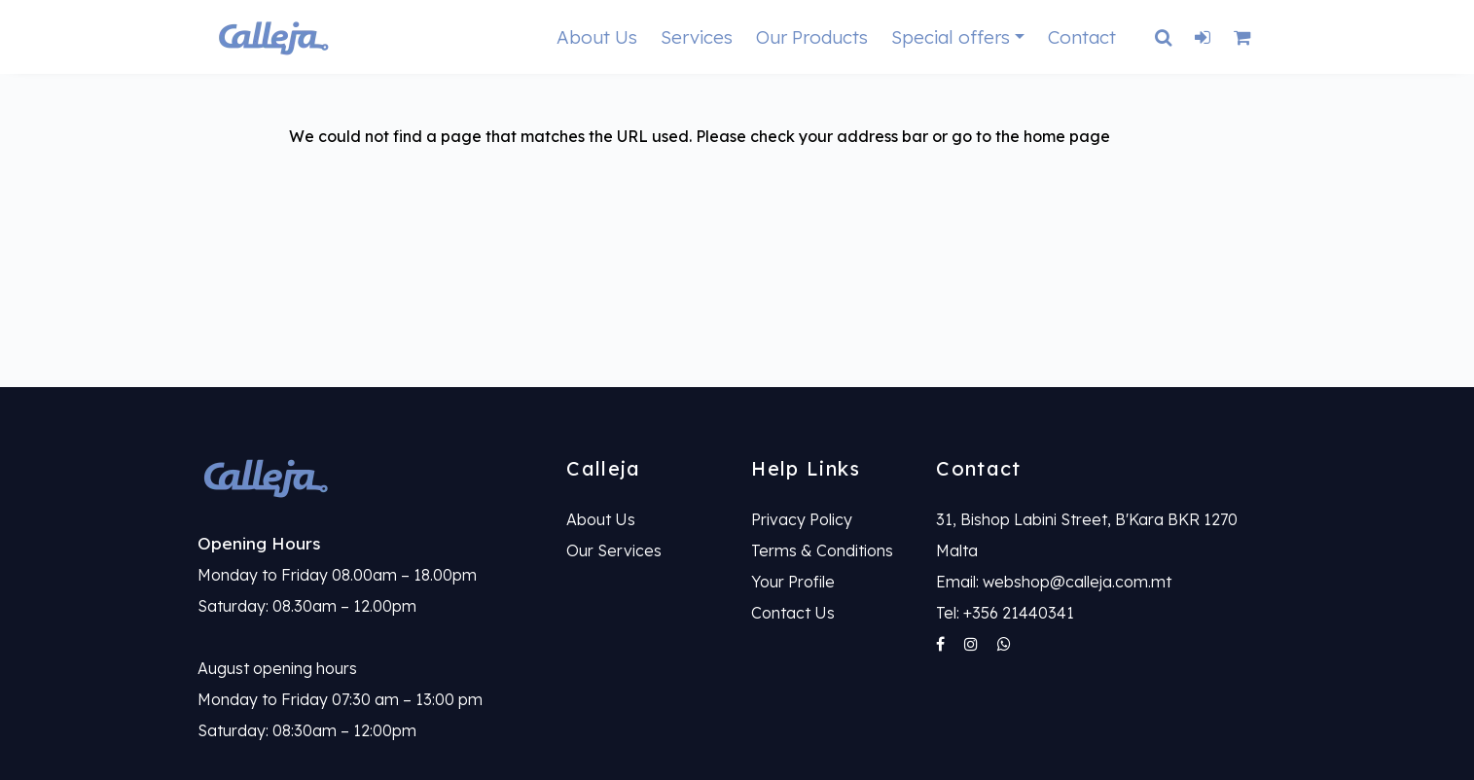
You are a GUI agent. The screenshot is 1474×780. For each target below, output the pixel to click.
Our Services (614, 550)
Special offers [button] (950, 37)
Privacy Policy (801, 519)
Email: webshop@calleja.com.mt (1053, 581)
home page (1067, 136)
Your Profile (793, 581)
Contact (1082, 37)
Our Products (812, 37)
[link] (368, 477)
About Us (597, 37)
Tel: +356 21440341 (1005, 612)
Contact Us (793, 612)
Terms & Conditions (822, 550)
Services (697, 37)
